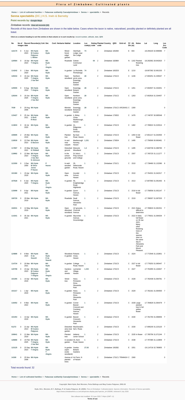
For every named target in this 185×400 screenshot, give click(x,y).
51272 (13, 327)
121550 (14, 163)
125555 (14, 88)
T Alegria (34, 63)
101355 (14, 279)
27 (85, 348)
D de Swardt (34, 257)
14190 (13, 357)
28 (85, 76)
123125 (14, 348)
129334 (14, 76)
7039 (13, 108)
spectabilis (94, 12)
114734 (14, 264)
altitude (91, 37)
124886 (14, 254)
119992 (14, 154)
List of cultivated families (31, 12)
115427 (14, 115)
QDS (101, 37)
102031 (14, 208)
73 (85, 51)
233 (87, 269)
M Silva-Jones (34, 167)
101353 (14, 317)
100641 (14, 334)
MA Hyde (34, 51)
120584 (14, 61)
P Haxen (34, 170)
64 (94, 61)
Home (14, 12)
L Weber (34, 57)
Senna (84, 12)
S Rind (33, 117)
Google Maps (36, 20)
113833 (14, 125)
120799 (14, 269)
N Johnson (35, 160)
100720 (14, 198)
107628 (14, 181)
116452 (14, 303)
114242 (14, 71)
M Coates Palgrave (35, 54)
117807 (14, 148)
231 (87, 140)
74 (85, 71)
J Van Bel (35, 80)
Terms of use (93, 399)
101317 (14, 291)
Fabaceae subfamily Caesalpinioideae (61, 12)
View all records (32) (40, 25)
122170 (14, 51)
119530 (14, 140)
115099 (14, 191)
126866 (14, 340)
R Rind (34, 120)
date (96, 37)
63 (88, 348)
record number (81, 37)
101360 (14, 173)
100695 (14, 135)
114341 (14, 216)
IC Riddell (35, 150)
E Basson (35, 143)
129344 (14, 96)
